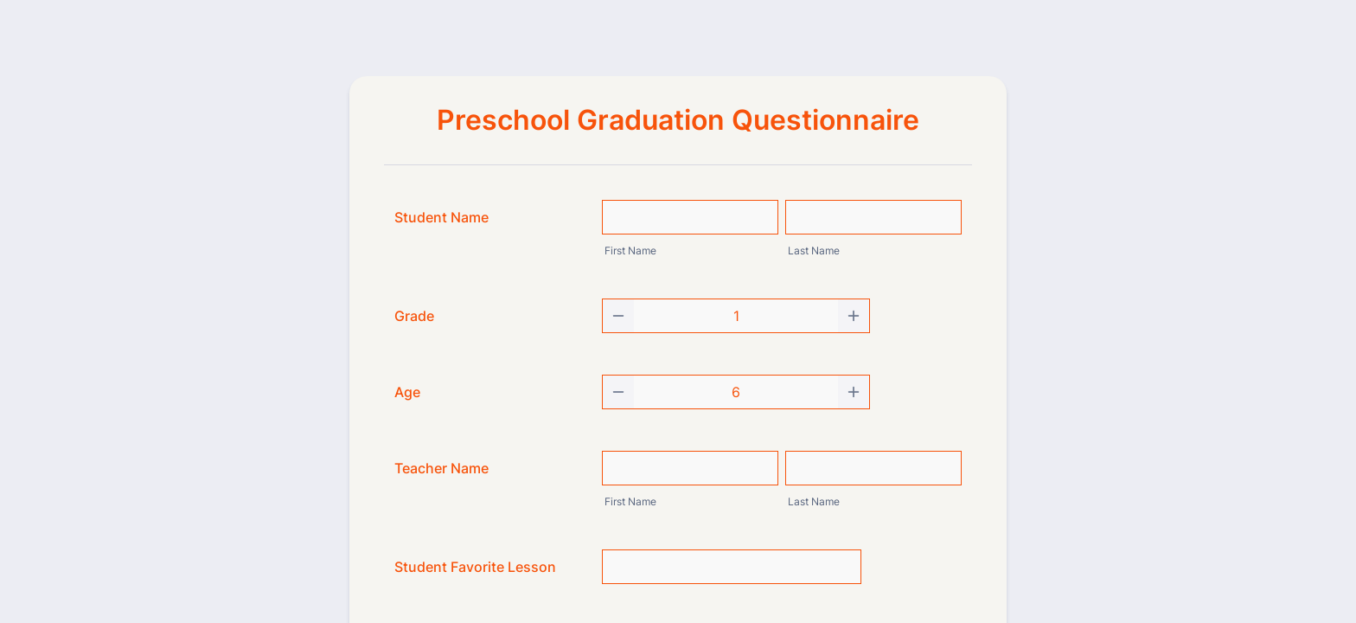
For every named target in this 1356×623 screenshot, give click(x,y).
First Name (630, 250)
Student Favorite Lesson (475, 566)
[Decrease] (618, 315)
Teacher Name (441, 468)
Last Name (814, 250)
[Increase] (853, 315)
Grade (414, 315)
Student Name (441, 217)
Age (407, 392)
